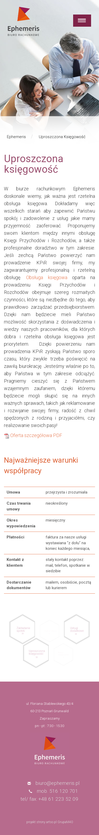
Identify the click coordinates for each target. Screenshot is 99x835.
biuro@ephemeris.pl (57, 783)
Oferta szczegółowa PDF (36, 435)
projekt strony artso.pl (41, 822)
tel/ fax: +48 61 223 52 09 (49, 799)
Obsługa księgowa (46, 277)
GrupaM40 (65, 822)
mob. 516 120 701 (57, 791)
